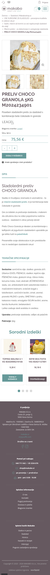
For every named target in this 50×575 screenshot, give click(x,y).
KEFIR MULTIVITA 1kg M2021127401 (37, 360)
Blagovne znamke (25, 508)
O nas (25, 494)
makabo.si (25, 434)
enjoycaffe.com (25, 437)
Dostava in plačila (25, 505)
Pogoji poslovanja (25, 501)
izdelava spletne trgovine (24, 570)
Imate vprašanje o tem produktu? (17, 162)
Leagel (19, 128)
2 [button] (23, 391)
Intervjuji (25, 544)
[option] (12, 362)
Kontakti (25, 498)
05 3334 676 (33, 463)
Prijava (45, 2)
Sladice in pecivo (25, 530)
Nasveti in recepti (25, 541)
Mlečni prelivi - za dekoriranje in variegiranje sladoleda (26, 29)
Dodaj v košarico (14, 156)
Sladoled (25, 534)
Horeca (25, 537)
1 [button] (19, 391)
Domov (5, 16)
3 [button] (27, 391)
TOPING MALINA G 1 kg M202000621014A (12, 360)
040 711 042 (21, 463)
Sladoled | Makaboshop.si (21, 16)
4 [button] (31, 391)
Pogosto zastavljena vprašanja (25, 547)
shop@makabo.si (27, 468)
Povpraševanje (37, 379)
